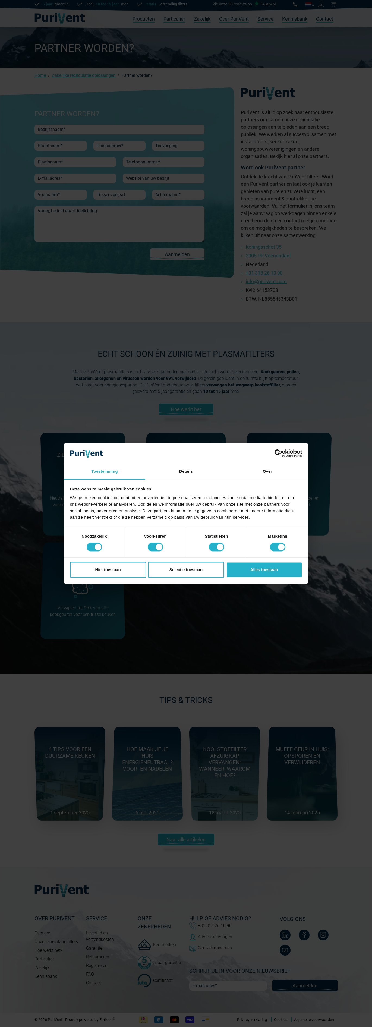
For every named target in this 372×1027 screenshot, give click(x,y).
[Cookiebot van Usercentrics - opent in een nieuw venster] (278, 453)
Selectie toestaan (186, 569)
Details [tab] (186, 471)
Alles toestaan (264, 569)
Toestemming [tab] (104, 471)
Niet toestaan (108, 569)
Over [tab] (267, 471)
